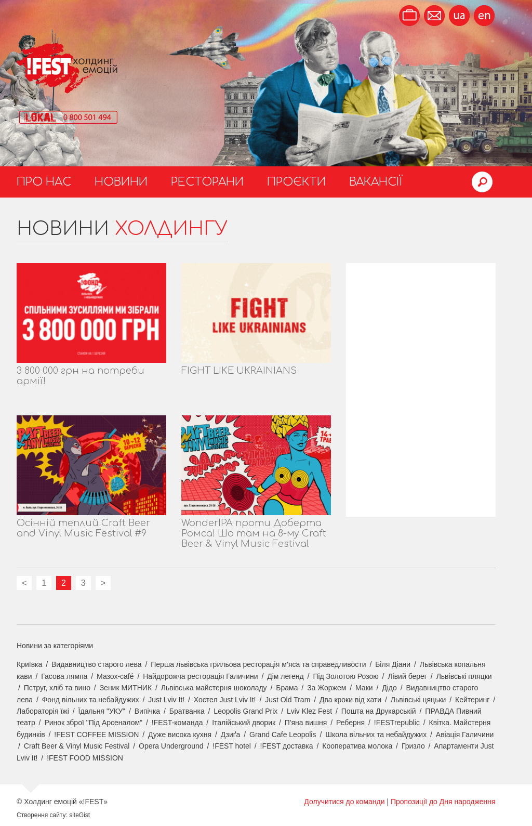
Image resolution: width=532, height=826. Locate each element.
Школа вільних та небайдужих (376, 734)
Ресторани (207, 182)
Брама (287, 688)
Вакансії (376, 182)
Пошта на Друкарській (378, 711)
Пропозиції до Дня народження (443, 801)
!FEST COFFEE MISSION (96, 734)
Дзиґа (231, 734)
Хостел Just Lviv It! (225, 700)
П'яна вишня (306, 722)
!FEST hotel (231, 746)
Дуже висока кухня (179, 734)
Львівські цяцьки (418, 700)
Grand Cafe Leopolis (282, 734)
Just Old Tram (287, 700)
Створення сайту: (42, 815)
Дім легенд (285, 676)
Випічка (147, 711)
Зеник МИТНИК (126, 688)
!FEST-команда (177, 722)
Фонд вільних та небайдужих (90, 700)
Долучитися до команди (344, 801)
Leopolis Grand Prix (245, 711)
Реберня (350, 722)
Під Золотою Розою (345, 676)
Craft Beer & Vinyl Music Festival (77, 746)
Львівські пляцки (464, 676)
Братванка (187, 711)
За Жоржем (326, 688)
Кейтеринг (472, 700)
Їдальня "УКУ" (102, 711)
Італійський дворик (243, 722)
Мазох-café (115, 676)
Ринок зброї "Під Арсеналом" (93, 722)
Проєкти (296, 182)
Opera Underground (171, 746)
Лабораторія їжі (43, 711)
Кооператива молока (357, 746)
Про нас (44, 182)
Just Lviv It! (166, 700)
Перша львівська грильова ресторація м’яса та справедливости (258, 664)
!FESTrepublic (397, 722)
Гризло (413, 746)
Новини (121, 182)
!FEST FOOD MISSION (85, 758)
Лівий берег (407, 676)
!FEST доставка (286, 746)
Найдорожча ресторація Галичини (200, 676)
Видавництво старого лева (96, 664)
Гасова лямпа (64, 676)
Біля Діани (392, 664)
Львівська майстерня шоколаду (214, 688)
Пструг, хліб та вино (57, 688)
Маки (364, 688)
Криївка (29, 664)
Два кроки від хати (350, 700)
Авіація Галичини (465, 734)
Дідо (389, 688)
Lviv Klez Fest (309, 711)
